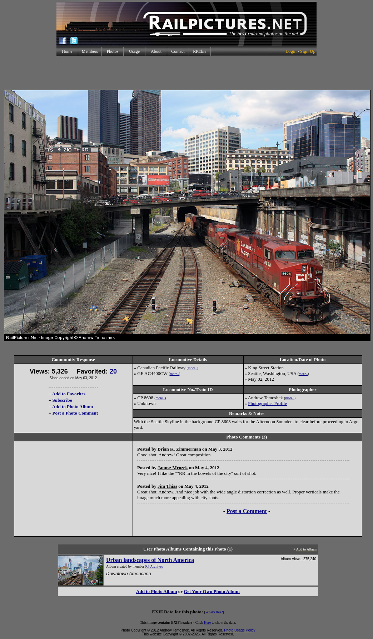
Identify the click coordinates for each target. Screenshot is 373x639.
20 (113, 371)
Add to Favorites (68, 393)
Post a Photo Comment (75, 413)
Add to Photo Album (72, 406)
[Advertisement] (186, 73)
